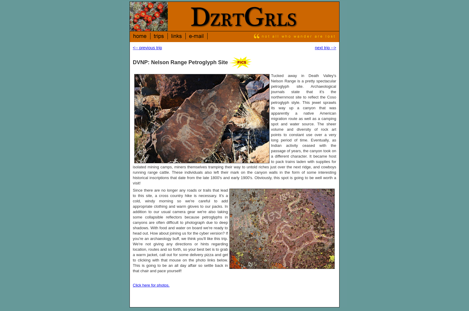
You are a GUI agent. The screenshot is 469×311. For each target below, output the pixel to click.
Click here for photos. (151, 285)
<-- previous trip (147, 47)
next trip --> (325, 47)
